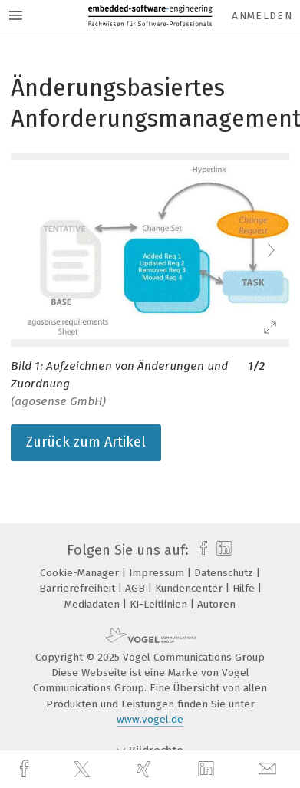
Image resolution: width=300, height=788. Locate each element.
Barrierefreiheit (78, 588)
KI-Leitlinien (160, 604)
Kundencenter (190, 588)
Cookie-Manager (81, 572)
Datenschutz (225, 572)
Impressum (158, 572)
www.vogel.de (150, 719)
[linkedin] (207, 770)
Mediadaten (93, 604)
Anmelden (262, 15)
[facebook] (26, 769)
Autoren (216, 604)
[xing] (146, 769)
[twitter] (83, 769)
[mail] (269, 769)
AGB (136, 588)
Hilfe (245, 588)
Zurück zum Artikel (86, 442)
